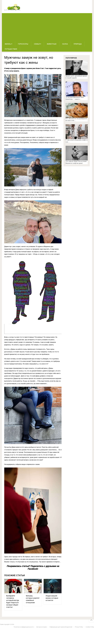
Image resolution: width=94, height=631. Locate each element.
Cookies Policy (90, 627)
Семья (37, 44)
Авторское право (41, 627)
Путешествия (11, 49)
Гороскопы (23, 44)
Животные (51, 44)
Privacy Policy (79, 627)
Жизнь (8, 44)
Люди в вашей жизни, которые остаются (52, 598)
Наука (65, 44)
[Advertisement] (47, 27)
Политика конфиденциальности (24, 627)
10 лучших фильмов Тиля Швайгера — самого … (75, 98)
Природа (78, 44)
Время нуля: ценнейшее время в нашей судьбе (76, 77)
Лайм (1, 624)
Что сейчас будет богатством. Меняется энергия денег (76, 162)
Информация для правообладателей (61, 627)
